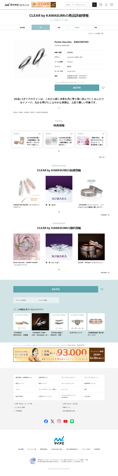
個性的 (69, 66)
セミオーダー (71, 71)
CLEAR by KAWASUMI (54, 345)
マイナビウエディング (19, 345)
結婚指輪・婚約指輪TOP (33, 345)
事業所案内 (43, 449)
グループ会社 (86, 449)
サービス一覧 (32, 449)
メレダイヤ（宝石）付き (75, 57)
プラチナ (70, 61)
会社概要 (21, 449)
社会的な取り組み (56, 449)
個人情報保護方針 (72, 449)
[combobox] (78, 5)
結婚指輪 (70, 52)
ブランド (43, 345)
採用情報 (97, 449)
